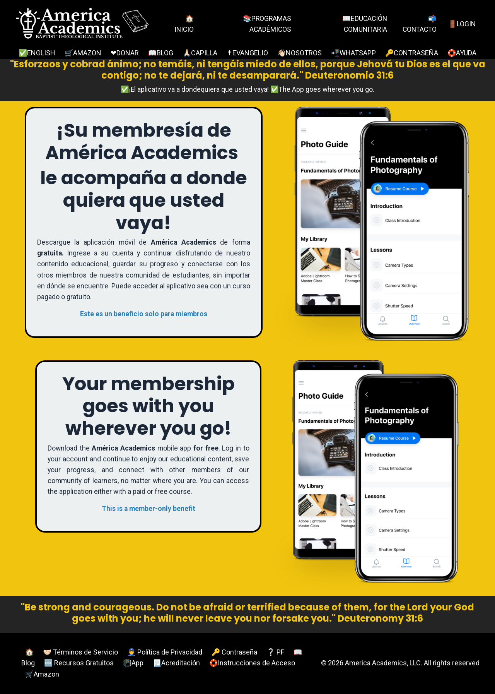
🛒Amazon (42, 674)
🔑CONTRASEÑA (411, 53)
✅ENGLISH (37, 53)
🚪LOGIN (462, 23)
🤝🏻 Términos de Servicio (80, 652)
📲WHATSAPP (353, 53)
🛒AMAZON (83, 53)
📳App (133, 663)
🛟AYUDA (461, 53)
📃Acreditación (176, 663)
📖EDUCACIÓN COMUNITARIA (363, 23)
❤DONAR (125, 53)
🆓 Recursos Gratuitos (79, 663)
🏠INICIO (184, 23)
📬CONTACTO (418, 23)
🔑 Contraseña (234, 652)
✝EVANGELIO (247, 53)
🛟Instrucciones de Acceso (252, 663)
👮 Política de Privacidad (164, 652)
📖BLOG (160, 53)
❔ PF (275, 652)
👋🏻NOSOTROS (299, 53)
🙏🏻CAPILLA (200, 53)
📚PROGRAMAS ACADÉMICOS (265, 23)
